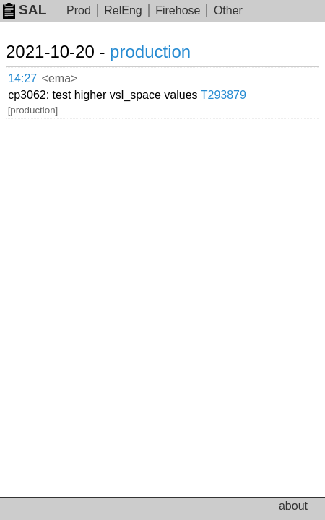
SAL (24, 9)
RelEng (123, 10)
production (150, 51)
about (293, 506)
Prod (78, 10)
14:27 (22, 78)
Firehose (177, 10)
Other (228, 10)
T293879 (223, 95)
